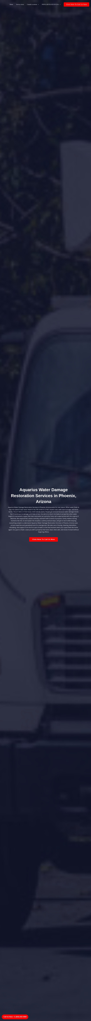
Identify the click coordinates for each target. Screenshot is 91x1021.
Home (12, 4)
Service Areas (21, 4)
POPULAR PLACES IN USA (51, 4)
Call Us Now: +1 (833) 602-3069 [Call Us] (15, 1017)
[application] (38, 4)
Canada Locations (33, 4)
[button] (76, 4)
